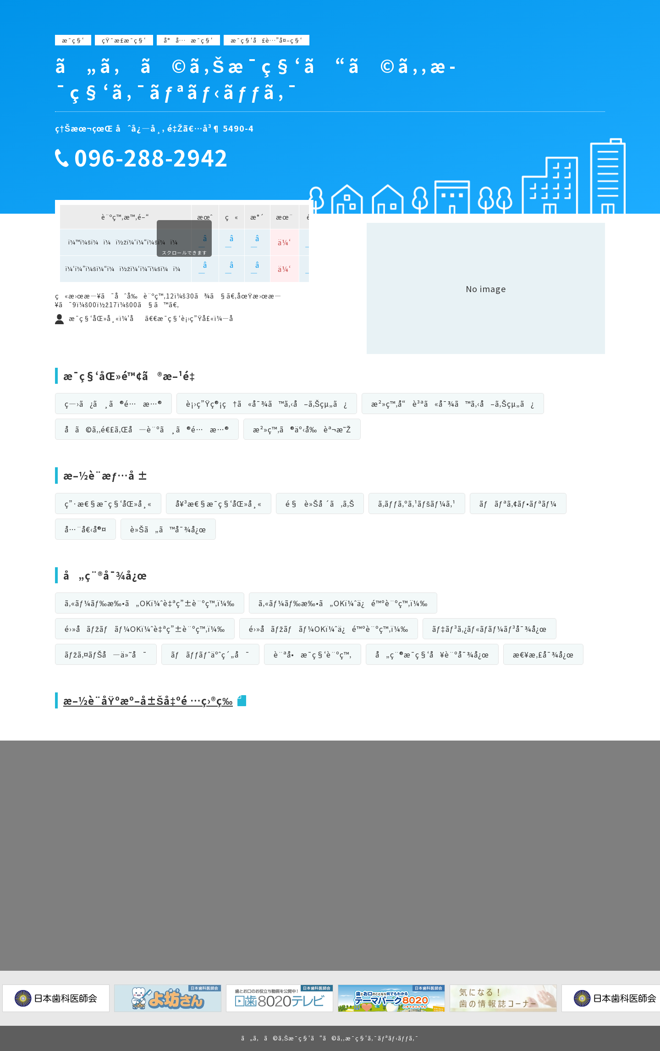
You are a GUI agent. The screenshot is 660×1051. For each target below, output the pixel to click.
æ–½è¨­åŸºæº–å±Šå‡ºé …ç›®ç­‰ (149, 700)
